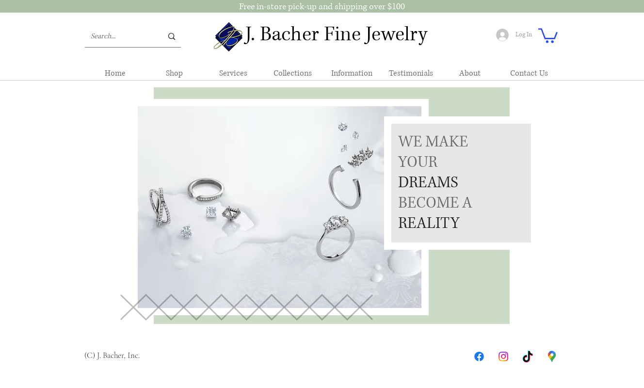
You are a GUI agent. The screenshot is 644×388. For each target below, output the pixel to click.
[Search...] (119, 36)
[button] (548, 35)
